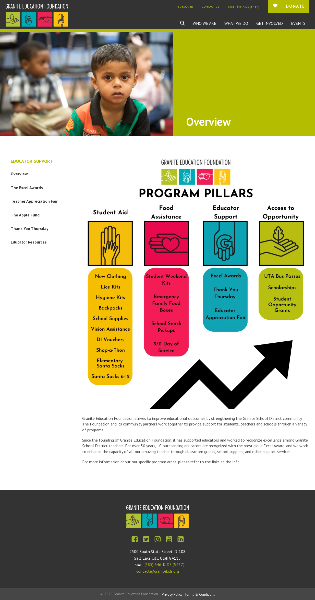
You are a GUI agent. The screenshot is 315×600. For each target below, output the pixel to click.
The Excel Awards (27, 187)
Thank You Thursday (30, 228)
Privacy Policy (172, 594)
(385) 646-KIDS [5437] (243, 6)
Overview (19, 173)
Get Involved (269, 23)
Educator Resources (29, 242)
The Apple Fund (25, 214)
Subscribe (185, 6)
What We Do (236, 23)
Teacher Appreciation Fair (34, 201)
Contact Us (210, 6)
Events (298, 23)
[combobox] (186, 23)
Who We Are (204, 23)
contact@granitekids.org (157, 571)
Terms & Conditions (200, 594)
